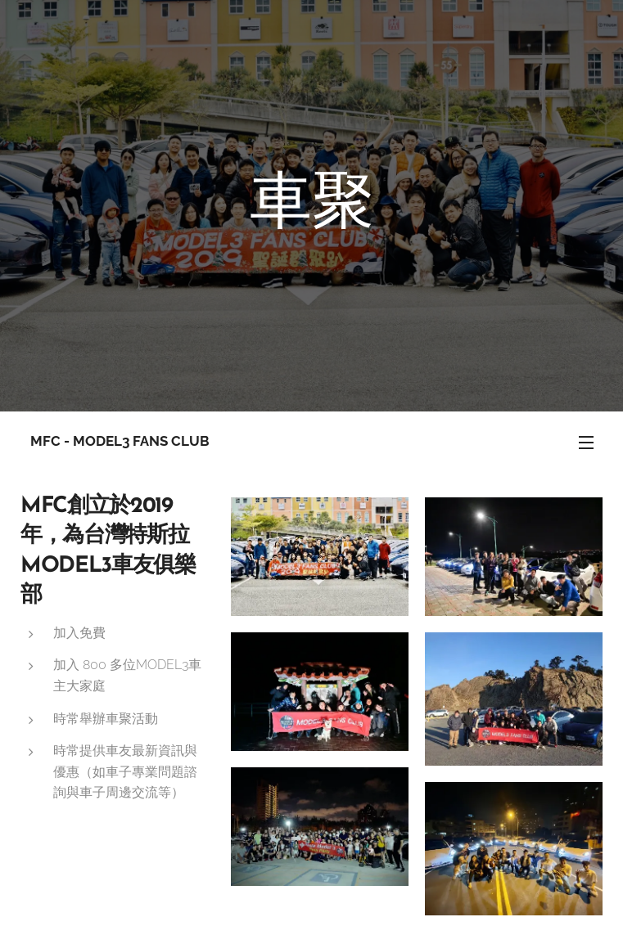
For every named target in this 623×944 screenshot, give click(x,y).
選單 (586, 442)
